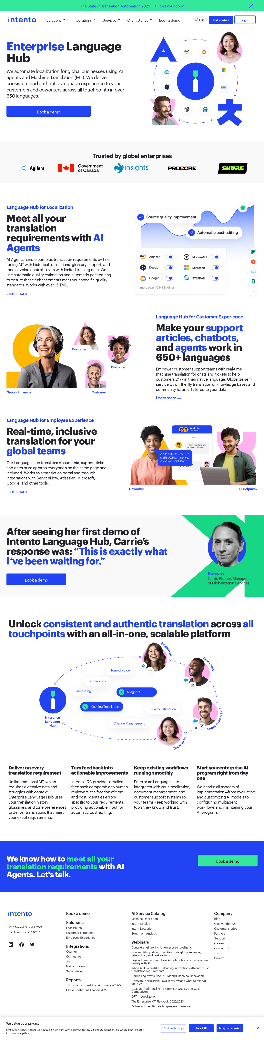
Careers (219, 942)
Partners (219, 933)
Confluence (74, 956)
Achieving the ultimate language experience (161, 1005)
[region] (132, 1028)
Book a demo (169, 19)
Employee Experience (80, 937)
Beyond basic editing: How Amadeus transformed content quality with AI (170, 961)
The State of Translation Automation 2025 (93, 984)
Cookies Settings (173, 1028)
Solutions (55, 19)
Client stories (139, 19)
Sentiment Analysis (144, 933)
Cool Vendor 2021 (225, 923)
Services (111, 19)
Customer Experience (80, 932)
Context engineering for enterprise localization (162, 947)
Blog (217, 918)
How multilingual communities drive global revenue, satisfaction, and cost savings (166, 953)
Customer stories (225, 928)
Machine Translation (144, 918)
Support (219, 938)
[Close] (257, 1028)
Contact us (221, 947)
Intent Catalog (140, 923)
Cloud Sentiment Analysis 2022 (86, 989)
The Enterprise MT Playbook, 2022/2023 (157, 1001)
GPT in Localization (143, 996)
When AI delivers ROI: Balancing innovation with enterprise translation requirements (170, 969)
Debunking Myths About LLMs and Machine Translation (167, 975)
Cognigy (71, 951)
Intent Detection (142, 928)
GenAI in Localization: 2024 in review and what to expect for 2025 (168, 982)
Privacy (219, 957)
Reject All (201, 1028)
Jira (68, 961)
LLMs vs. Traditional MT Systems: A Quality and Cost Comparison (165, 989)
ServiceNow (74, 970)
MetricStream (75, 965)
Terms (218, 952)
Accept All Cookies (229, 1028)
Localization (74, 927)
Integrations (83, 19)
